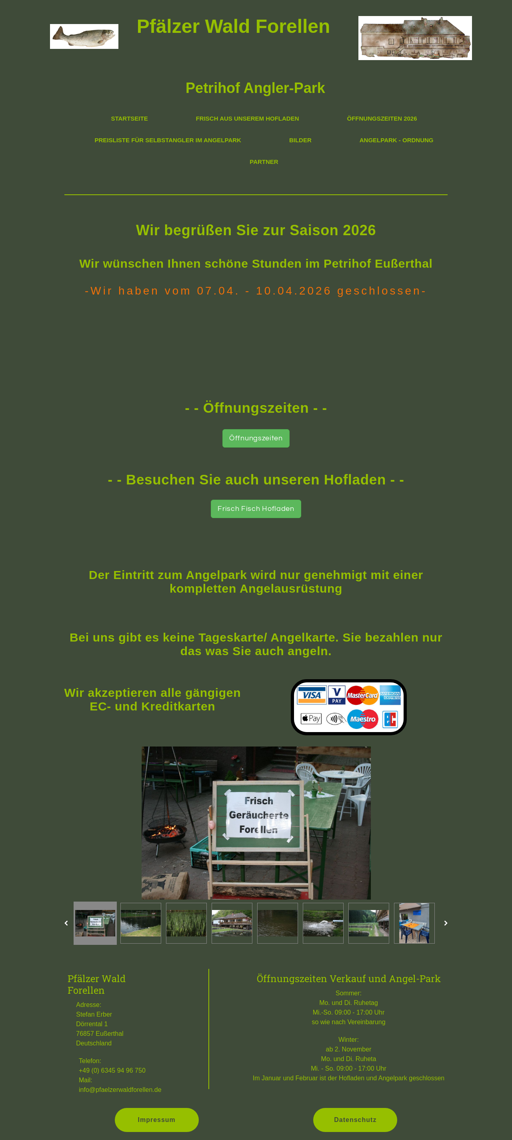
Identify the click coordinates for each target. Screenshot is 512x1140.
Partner (264, 161)
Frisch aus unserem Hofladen (247, 118)
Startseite (129, 118)
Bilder (300, 140)
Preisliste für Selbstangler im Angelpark (168, 140)
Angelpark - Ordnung (397, 140)
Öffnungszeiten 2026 (382, 118)
